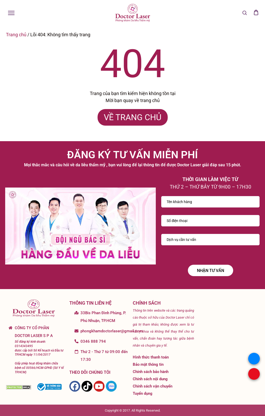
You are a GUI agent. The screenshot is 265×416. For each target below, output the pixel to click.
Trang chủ (16, 34)
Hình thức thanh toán (151, 357)
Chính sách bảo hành (150, 371)
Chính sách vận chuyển (152, 386)
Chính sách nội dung (150, 379)
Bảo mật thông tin (148, 364)
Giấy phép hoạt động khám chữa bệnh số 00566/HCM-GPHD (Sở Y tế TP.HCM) (39, 368)
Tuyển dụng (142, 393)
